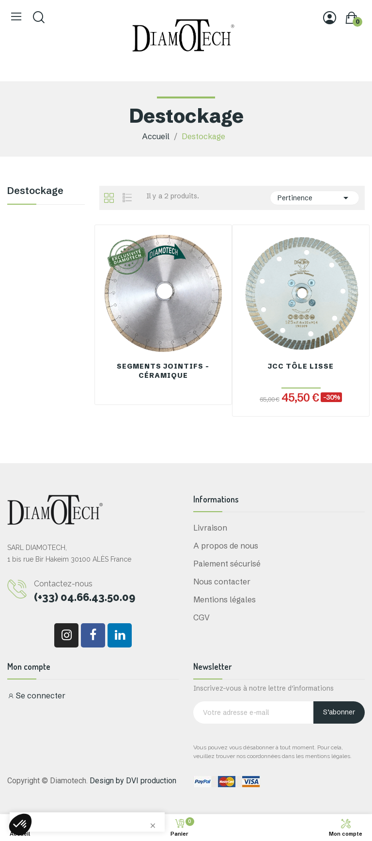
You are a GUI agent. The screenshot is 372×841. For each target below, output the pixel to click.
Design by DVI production (133, 780)
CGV (201, 617)
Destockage (35, 191)
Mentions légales (224, 599)
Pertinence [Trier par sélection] (315, 198)
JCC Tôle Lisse (301, 366)
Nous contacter (221, 581)
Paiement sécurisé (227, 563)
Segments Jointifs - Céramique (163, 371)
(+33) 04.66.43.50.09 (84, 597)
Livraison (210, 528)
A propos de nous (225, 545)
